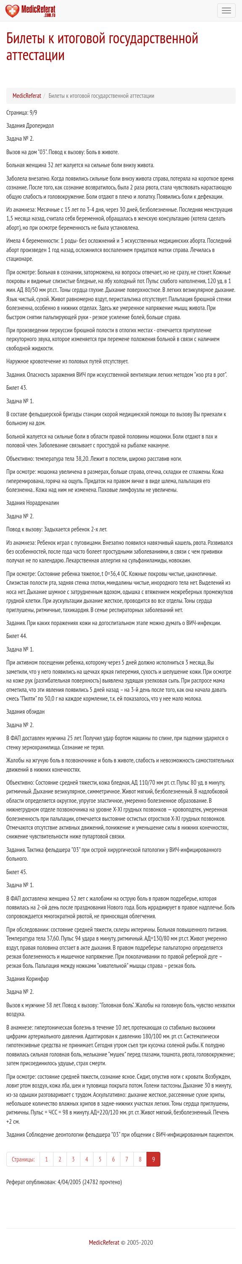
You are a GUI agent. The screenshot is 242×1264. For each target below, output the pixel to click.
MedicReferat (27, 96)
